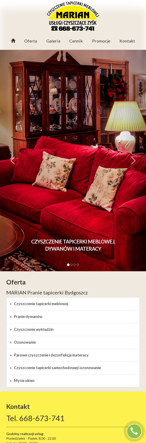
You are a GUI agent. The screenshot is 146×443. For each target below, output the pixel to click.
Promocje (101, 40)
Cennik (76, 40)
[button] (11, 160)
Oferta (30, 40)
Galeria (53, 40)
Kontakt (127, 40)
